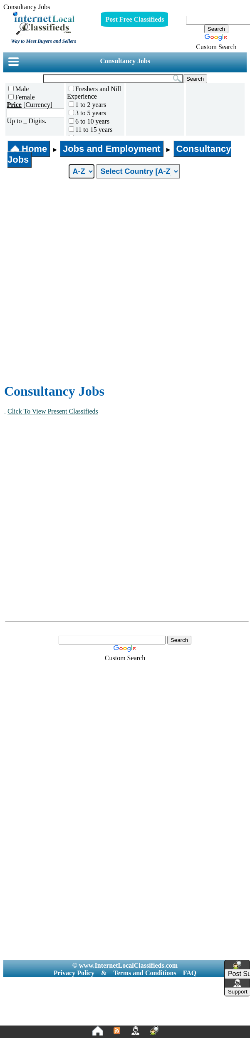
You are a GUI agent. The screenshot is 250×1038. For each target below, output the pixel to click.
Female (21, 97)
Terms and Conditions (144, 972)
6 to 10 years (89, 121)
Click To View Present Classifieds (52, 411)
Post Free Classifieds (134, 19)
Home (28, 149)
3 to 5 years (87, 112)
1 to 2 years (87, 104)
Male (18, 88)
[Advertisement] (96, 281)
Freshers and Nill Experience (94, 92)
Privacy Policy (74, 972)
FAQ (190, 972)
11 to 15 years (91, 129)
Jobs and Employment (112, 149)
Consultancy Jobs (125, 60)
